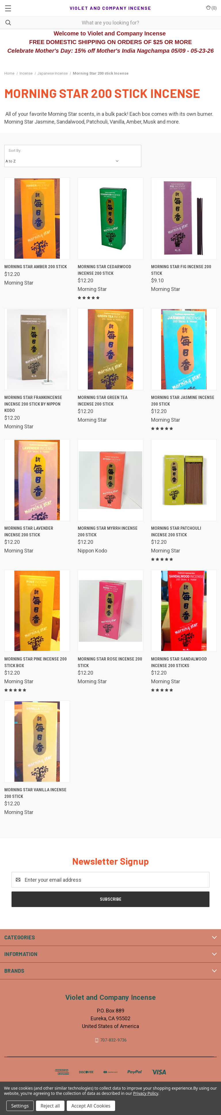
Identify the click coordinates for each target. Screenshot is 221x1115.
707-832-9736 (113, 1040)
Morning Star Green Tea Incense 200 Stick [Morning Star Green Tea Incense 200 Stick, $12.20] (102, 401)
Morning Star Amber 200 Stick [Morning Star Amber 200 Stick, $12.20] (35, 266)
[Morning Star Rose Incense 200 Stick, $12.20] (110, 611)
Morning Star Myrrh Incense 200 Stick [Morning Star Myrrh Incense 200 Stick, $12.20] (108, 531)
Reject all (50, 1106)
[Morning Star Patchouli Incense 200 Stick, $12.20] (184, 480)
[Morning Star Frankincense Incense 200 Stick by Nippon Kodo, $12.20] (37, 349)
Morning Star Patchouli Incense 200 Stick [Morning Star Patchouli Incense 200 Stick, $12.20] (176, 531)
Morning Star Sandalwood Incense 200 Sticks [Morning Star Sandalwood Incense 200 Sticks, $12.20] (179, 662)
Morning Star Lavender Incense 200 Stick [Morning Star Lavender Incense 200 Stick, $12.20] (28, 531)
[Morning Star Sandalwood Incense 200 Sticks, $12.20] (184, 611)
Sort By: (15, 150)
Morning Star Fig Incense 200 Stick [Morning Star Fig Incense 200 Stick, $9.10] (181, 270)
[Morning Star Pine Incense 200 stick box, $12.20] (37, 611)
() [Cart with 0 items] (211, 7)
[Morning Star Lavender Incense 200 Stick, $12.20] (37, 480)
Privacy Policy (145, 1093)
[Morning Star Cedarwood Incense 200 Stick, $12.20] (110, 218)
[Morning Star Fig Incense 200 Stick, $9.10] (184, 218)
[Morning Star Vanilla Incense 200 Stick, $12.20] (37, 741)
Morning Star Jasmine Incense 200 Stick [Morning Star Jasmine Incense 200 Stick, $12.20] (182, 401)
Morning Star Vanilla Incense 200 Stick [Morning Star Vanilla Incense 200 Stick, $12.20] (35, 793)
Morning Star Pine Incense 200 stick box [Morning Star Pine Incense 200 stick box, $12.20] (35, 662)
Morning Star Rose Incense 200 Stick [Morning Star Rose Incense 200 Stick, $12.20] (110, 662)
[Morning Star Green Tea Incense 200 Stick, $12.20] (110, 349)
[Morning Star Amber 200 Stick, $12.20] (37, 218)
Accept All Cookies (90, 1106)
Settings (20, 1106)
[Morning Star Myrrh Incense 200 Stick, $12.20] (110, 480)
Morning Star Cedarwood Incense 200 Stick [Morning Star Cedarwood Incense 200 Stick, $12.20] (104, 270)
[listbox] (63, 161)
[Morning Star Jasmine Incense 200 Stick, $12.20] (184, 349)
